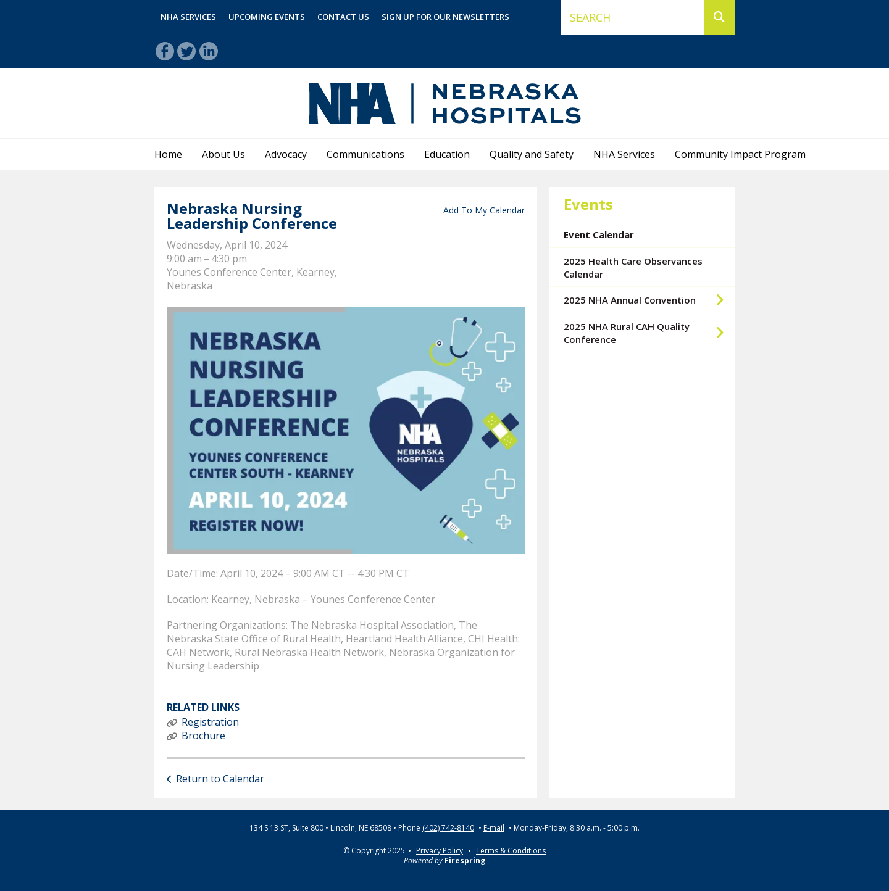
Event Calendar (599, 234)
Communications (365, 154)
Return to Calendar (220, 778)
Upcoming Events (266, 16)
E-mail (493, 828)
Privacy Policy (439, 850)
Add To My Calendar (484, 210)
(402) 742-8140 (448, 828)
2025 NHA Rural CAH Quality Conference (649, 332)
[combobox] (632, 17)
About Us (223, 154)
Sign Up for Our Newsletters (445, 16)
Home (168, 154)
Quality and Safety (532, 154)
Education (447, 154)
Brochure (203, 735)
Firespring (464, 860)
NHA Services (188, 16)
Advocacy (286, 154)
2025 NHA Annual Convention (649, 300)
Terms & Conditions (511, 850)
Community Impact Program (740, 154)
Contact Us (343, 16)
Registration (210, 722)
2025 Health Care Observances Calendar (633, 267)
